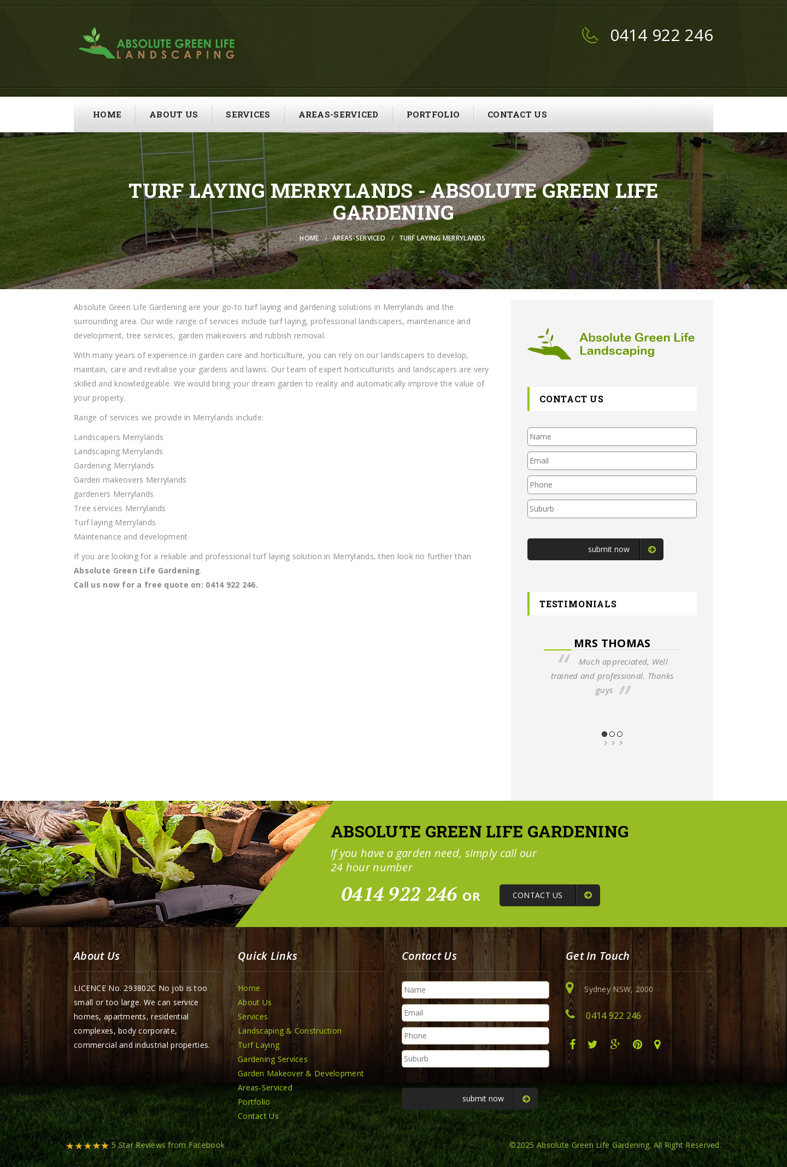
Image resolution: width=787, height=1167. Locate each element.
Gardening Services (273, 1059)
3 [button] (619, 734)
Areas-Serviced (338, 114)
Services (248, 114)
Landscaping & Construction (290, 1030)
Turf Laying (258, 1045)
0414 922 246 (661, 35)
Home (107, 114)
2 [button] (612, 734)
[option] (612, 666)
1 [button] (604, 734)
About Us (173, 114)
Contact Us (517, 114)
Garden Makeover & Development (301, 1073)
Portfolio (433, 114)
